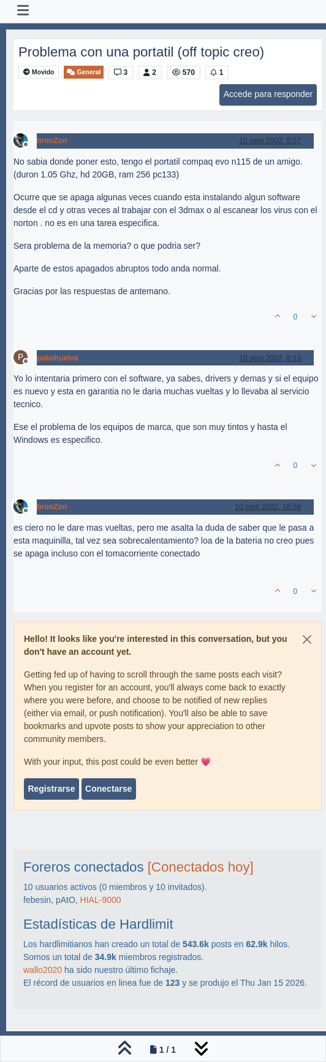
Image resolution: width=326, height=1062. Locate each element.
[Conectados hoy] (201, 867)
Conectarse (108, 789)
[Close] (307, 639)
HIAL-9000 (100, 900)
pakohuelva (57, 358)
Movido (39, 72)
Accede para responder (268, 94)
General (83, 72)
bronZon (52, 140)
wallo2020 (42, 970)
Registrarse (51, 789)
